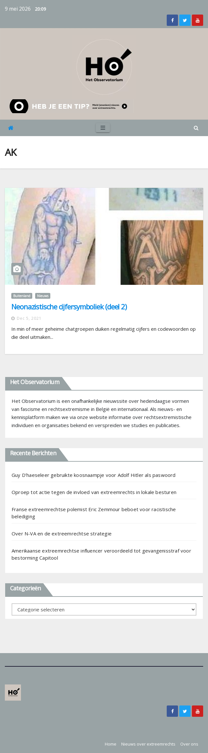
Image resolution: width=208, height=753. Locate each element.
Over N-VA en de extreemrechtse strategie (62, 533)
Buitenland (21, 296)
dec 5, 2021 (29, 318)
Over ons (189, 744)
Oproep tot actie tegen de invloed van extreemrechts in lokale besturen (94, 492)
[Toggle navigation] (103, 127)
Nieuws (42, 296)
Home (110, 744)
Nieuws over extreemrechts (148, 744)
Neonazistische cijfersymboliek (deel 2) (69, 306)
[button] (196, 127)
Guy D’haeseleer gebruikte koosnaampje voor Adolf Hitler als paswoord (94, 475)
